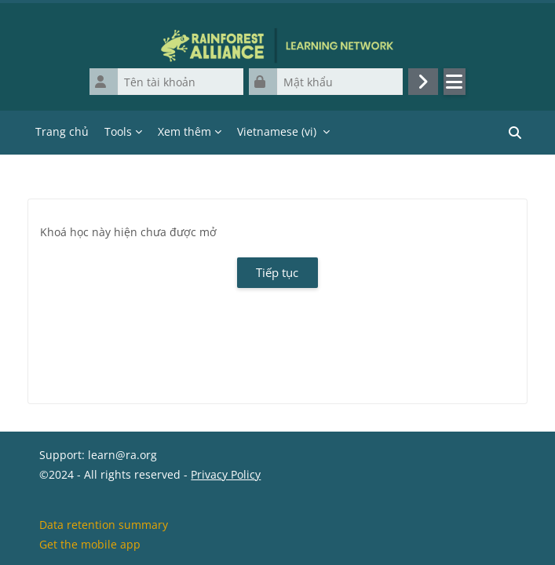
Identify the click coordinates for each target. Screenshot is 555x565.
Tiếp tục (277, 272)
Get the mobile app (90, 544)
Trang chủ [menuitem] (62, 131)
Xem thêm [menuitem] (184, 131)
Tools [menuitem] (118, 131)
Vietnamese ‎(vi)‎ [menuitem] (276, 131)
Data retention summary (103, 524)
